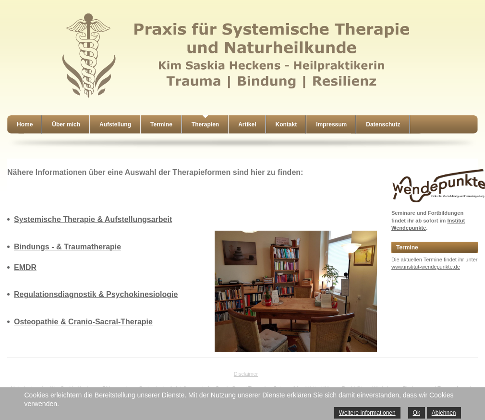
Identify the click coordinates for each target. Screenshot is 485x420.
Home (25, 124)
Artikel (247, 124)
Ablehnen (444, 412)
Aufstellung (115, 124)
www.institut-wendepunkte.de (425, 267)
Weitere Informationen (367, 412)
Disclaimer (246, 374)
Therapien (205, 124)
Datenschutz (383, 124)
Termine (161, 124)
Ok (416, 412)
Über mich (66, 124)
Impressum (331, 124)
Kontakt (286, 124)
